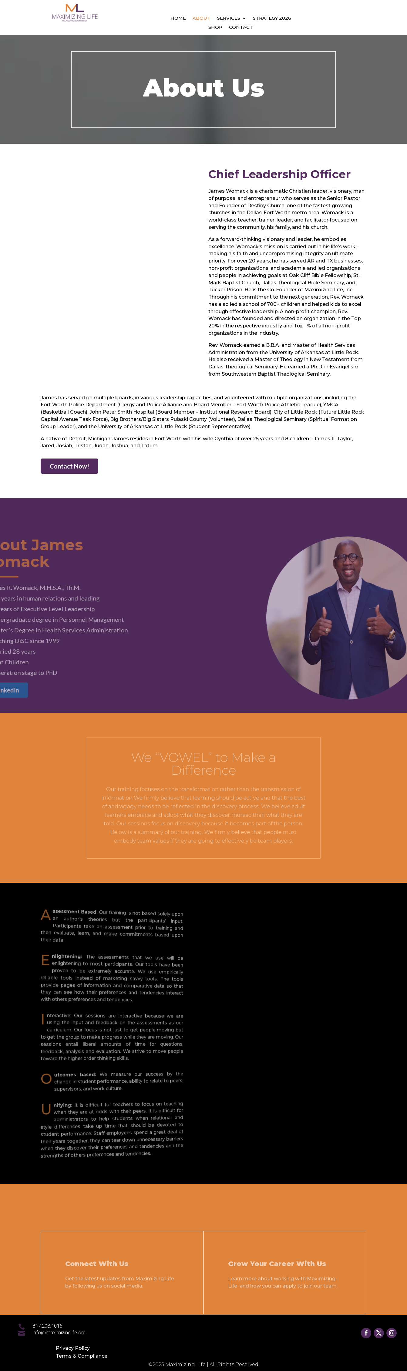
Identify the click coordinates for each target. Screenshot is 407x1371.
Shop (215, 27)
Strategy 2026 (272, 18)
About (201, 18)
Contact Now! (69, 466)
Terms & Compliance (81, 1356)
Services (228, 18)
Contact (241, 27)
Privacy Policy (73, 1348)
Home (178, 18)
